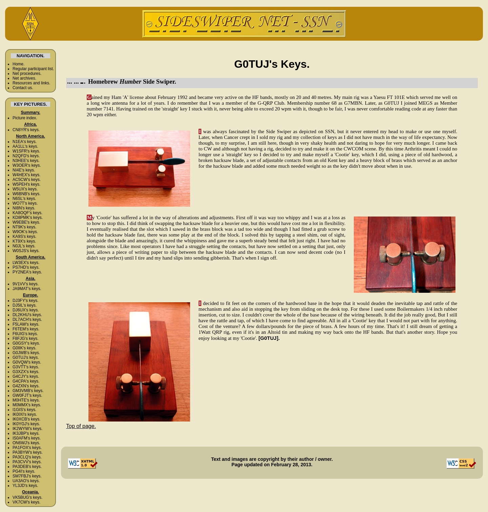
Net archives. (24, 78)
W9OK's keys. (25, 231)
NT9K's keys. (24, 227)
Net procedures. (27, 73)
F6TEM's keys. (26, 329)
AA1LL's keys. (25, 146)
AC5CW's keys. (27, 179)
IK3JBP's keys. (26, 433)
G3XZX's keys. (26, 371)
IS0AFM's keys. (27, 438)
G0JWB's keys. (26, 352)
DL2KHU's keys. (27, 314)
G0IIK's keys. (24, 348)
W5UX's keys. (25, 189)
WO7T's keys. (25, 203)
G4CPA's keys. (26, 381)
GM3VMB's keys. (28, 390)
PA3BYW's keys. (28, 452)
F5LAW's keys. (26, 324)
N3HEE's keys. (26, 160)
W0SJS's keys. (26, 250)
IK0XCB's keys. (26, 419)
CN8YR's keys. (26, 129)
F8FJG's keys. (25, 338)
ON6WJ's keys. (26, 443)
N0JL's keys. (24, 246)
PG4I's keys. (24, 471)
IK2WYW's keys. (27, 428)
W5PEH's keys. (26, 184)
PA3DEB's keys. (27, 466)
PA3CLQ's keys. (27, 457)
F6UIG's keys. (25, 333)
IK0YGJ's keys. (26, 424)
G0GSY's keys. (26, 343)
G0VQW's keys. (27, 362)
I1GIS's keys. (24, 409)
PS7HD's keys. (26, 267)
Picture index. (25, 118)
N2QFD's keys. (26, 155)
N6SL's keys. (24, 198)
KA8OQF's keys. (27, 212)
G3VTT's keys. (26, 367)
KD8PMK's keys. (28, 217)
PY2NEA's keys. (27, 272)
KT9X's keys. (24, 241)
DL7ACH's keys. (27, 319)
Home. (18, 64)
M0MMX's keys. (27, 405)
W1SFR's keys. (26, 151)
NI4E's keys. (24, 170)
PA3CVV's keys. (27, 461)
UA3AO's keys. (26, 480)
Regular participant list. (33, 68)
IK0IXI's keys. (25, 414)
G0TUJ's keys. (26, 357)
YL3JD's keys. (25, 485)
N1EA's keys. (25, 141)
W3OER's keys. (27, 165)
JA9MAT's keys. (27, 288)
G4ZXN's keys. (26, 386)
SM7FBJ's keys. (27, 476)
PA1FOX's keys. (27, 447)
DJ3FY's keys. (25, 300)
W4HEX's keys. (26, 174)
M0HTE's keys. (26, 400)
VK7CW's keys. (26, 502)
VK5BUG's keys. (27, 497)
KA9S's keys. (24, 236)
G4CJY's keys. (26, 376)
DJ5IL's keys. (25, 305)
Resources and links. (31, 83)
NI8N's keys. (24, 208)
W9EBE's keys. (26, 222)
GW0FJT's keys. (27, 395)
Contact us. (23, 87)
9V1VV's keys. (26, 284)
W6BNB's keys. (26, 193)
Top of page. (81, 426)
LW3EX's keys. (26, 262)
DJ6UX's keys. (26, 310)
